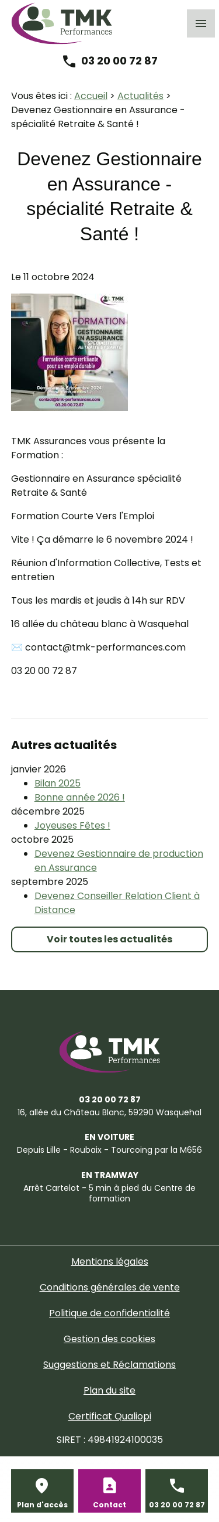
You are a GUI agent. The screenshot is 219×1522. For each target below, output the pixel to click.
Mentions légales (109, 1261)
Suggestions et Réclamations (109, 1364)
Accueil (90, 96)
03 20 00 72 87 (119, 60)
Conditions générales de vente (110, 1287)
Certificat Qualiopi (109, 1416)
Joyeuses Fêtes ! (72, 825)
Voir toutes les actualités (109, 939)
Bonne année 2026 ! (79, 797)
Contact (109, 1505)
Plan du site (109, 1390)
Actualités (140, 96)
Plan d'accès (42, 1505)
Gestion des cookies (109, 1339)
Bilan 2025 (57, 783)
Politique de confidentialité (109, 1313)
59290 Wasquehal (109, 1112)
